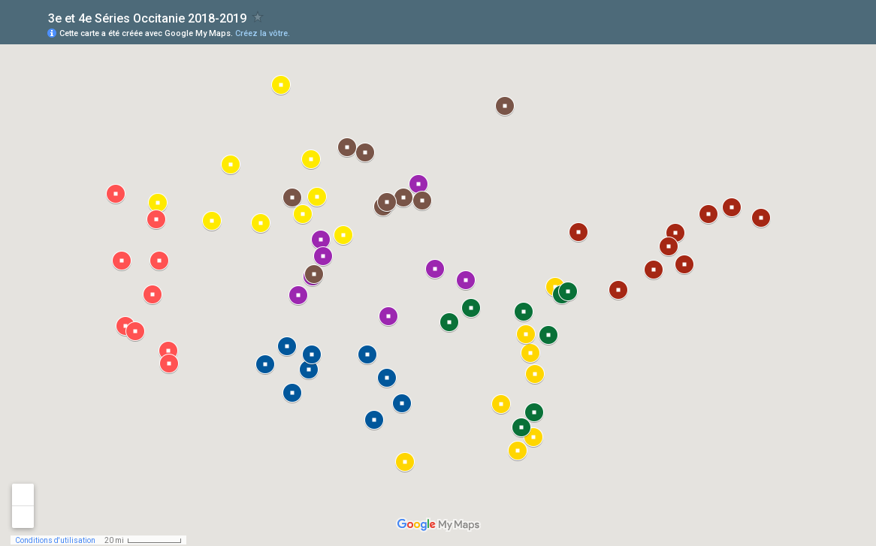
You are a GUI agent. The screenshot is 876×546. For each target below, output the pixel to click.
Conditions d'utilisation (55, 540)
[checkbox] (258, 17)
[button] (708, 214)
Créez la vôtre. (262, 33)
